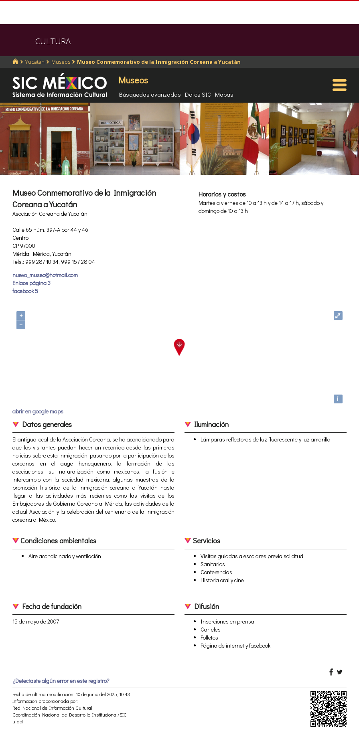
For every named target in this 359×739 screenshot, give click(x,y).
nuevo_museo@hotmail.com (45, 275)
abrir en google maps (37, 411)
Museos (60, 61)
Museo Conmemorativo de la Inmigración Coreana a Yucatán (159, 61)
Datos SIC (198, 94)
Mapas (224, 94)
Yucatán (35, 61)
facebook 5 (25, 291)
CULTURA (53, 41)
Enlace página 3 (31, 283)
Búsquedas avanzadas (150, 94)
